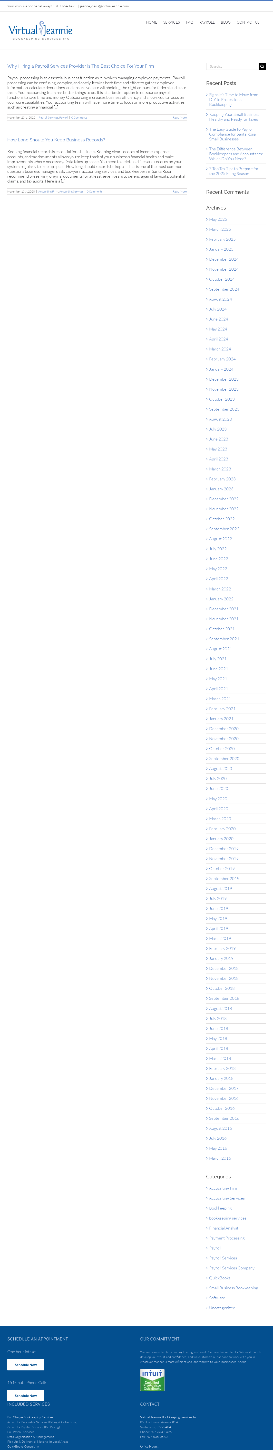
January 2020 (221, 838)
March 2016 (220, 1158)
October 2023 (222, 399)
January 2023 (221, 488)
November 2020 (224, 738)
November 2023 (224, 389)
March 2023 (220, 468)
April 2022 (218, 578)
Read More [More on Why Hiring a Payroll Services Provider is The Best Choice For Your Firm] (180, 117)
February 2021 (222, 708)
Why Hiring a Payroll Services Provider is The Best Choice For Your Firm (80, 66)
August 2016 (220, 1128)
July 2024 (218, 309)
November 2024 (224, 269)
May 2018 (218, 1038)
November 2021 (224, 618)
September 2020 (224, 758)
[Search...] (232, 66)
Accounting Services (71, 191)
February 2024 (222, 358)
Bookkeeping (220, 1208)
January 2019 (221, 958)
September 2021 (224, 638)
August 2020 (220, 768)
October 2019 (222, 868)
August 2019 (220, 888)
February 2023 (222, 478)
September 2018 (224, 998)
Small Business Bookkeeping (233, 1287)
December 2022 (224, 498)
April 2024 (218, 338)
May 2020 (218, 798)
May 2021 (218, 678)
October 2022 (222, 518)
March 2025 (220, 229)
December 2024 (224, 259)
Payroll (63, 117)
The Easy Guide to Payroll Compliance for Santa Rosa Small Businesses (232, 134)
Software (217, 1297)
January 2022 (221, 598)
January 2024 (221, 369)
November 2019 (224, 858)
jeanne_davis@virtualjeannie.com (104, 6)
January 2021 (221, 718)
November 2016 (224, 1098)
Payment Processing (227, 1238)
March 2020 (220, 818)
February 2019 (222, 948)
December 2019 (224, 848)
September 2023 (224, 409)
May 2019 (218, 918)
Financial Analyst (223, 1228)
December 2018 (224, 968)
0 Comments (79, 117)
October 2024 (222, 279)
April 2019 (218, 928)
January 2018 (221, 1078)
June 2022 (218, 558)
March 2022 (220, 588)
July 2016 (218, 1138)
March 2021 (220, 698)
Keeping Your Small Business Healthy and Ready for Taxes (234, 117)
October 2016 (222, 1108)
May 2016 (218, 1148)
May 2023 (218, 448)
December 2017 (224, 1088)
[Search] (262, 66)
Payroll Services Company (231, 1268)
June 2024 (218, 318)
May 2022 (218, 568)
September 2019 (224, 878)
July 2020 (218, 778)
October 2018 (222, 988)
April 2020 (218, 808)
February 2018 (222, 1068)
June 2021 (218, 668)
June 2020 (218, 788)
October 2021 (222, 628)
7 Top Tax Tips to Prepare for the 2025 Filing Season (234, 171)
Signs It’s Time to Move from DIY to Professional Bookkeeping (233, 99)
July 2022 (218, 548)
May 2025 (218, 219)
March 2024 (220, 348)
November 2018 (224, 978)
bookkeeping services (227, 1218)
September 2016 (224, 1118)
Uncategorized (222, 1307)
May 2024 (218, 328)
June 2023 (218, 438)
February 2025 (222, 239)
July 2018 (218, 1018)
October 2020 (222, 748)
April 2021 (218, 688)
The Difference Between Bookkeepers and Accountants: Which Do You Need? (236, 153)
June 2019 (218, 908)
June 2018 (218, 1028)
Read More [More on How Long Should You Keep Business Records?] (180, 191)
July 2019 (218, 898)
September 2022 (224, 528)
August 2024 (220, 299)
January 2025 (221, 249)
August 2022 (220, 538)
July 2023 (218, 428)
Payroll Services (48, 117)
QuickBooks (219, 1278)
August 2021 (220, 648)
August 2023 (220, 419)
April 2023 (218, 458)
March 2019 (220, 938)
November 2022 (224, 508)
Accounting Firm (48, 191)
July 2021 (218, 658)
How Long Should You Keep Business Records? (56, 139)
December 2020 (224, 728)
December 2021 (224, 608)
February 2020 (222, 828)
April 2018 (218, 1048)
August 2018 (220, 1008)
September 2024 (224, 289)
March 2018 (220, 1058)
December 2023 (224, 379)
